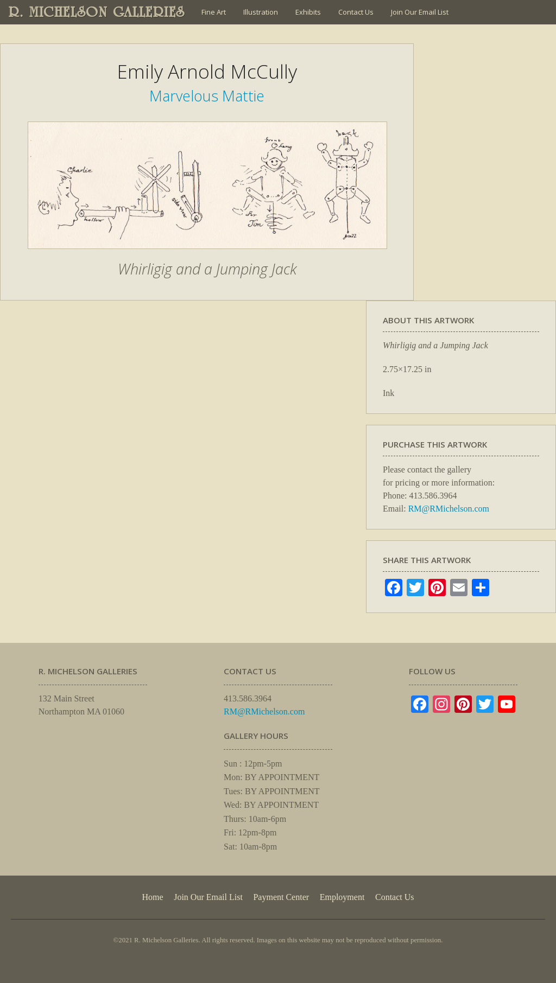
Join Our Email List (419, 12)
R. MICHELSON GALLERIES (97, 12)
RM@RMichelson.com (448, 508)
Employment (342, 897)
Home (152, 897)
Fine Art (213, 12)
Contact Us (356, 12)
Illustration (260, 12)
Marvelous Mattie (206, 96)
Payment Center (281, 897)
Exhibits (308, 12)
